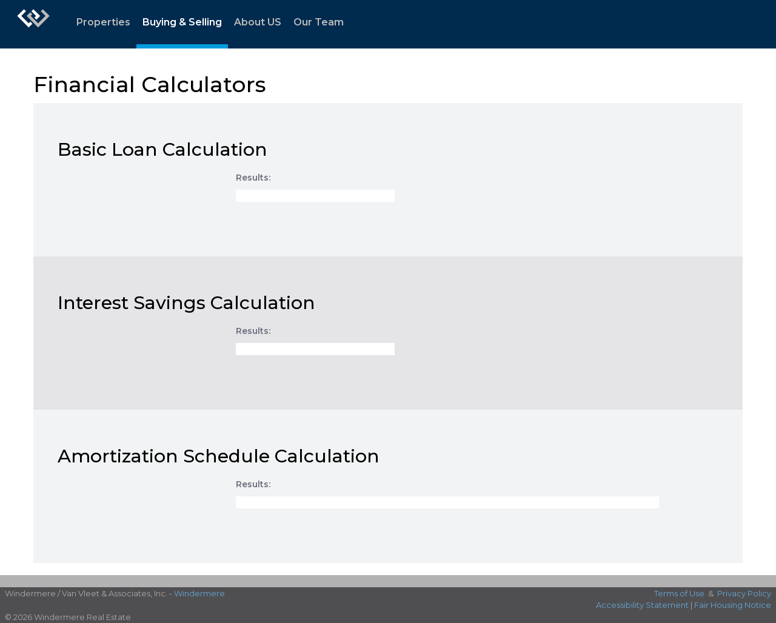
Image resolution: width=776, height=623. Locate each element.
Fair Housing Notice (732, 605)
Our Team (318, 22)
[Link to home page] (33, 24)
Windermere (199, 593)
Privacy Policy (744, 593)
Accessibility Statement (642, 605)
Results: (253, 177)
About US (257, 22)
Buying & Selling (182, 22)
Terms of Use (679, 593)
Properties (103, 22)
